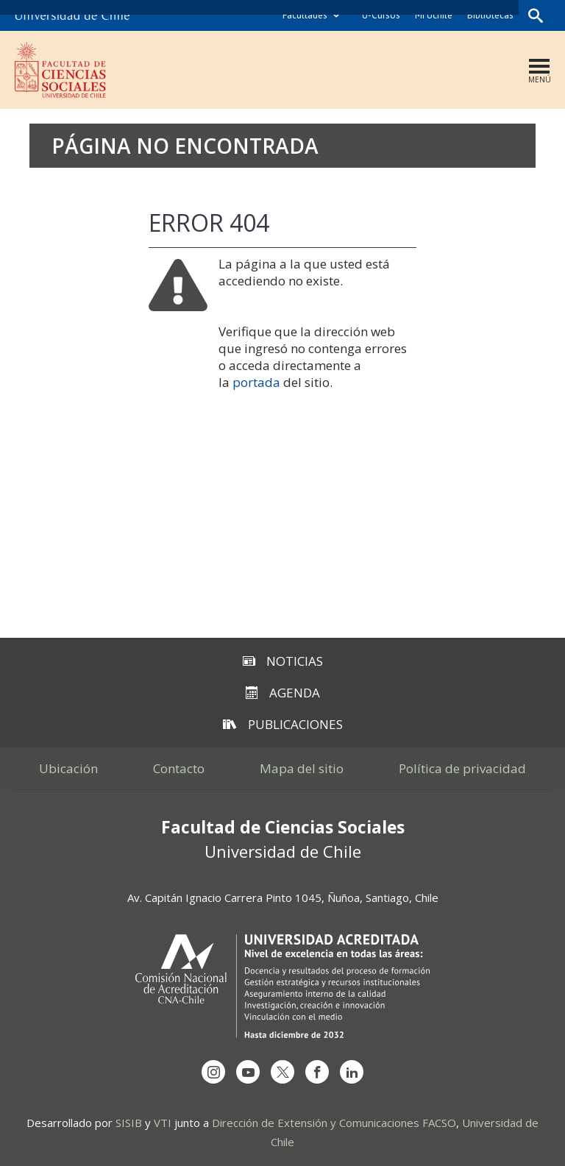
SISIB (129, 1122)
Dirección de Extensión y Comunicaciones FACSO (334, 1122)
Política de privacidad (462, 768)
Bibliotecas (490, 15)
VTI (162, 1122)
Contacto (179, 768)
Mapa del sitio (302, 768)
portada (256, 382)
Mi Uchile (433, 15)
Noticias (283, 661)
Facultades (304, 15)
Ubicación (68, 768)
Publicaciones (283, 724)
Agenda (283, 692)
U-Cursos (381, 15)
